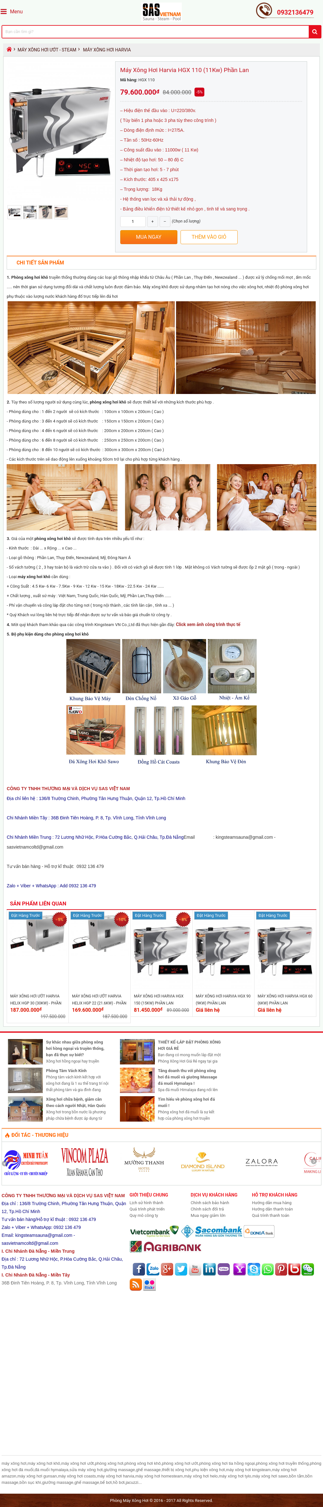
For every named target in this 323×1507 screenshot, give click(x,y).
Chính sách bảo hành (210, 1202)
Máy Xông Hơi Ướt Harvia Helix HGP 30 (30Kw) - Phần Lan (35, 1003)
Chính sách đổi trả (207, 1209)
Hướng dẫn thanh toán (272, 1209)
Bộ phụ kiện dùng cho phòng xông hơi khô (50, 634)
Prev (7, 1163)
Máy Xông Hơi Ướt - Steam (46, 49)
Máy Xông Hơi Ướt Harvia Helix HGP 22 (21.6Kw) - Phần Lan (99, 1003)
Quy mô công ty (143, 1215)
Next (316, 1163)
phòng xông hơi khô (108, 402)
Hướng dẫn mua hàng (272, 1202)
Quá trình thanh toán (270, 1215)
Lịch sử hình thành (146, 1202)
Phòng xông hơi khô (29, 277)
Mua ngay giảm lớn (208, 1215)
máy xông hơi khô (34, 576)
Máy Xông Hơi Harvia (107, 49)
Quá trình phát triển (147, 1209)
